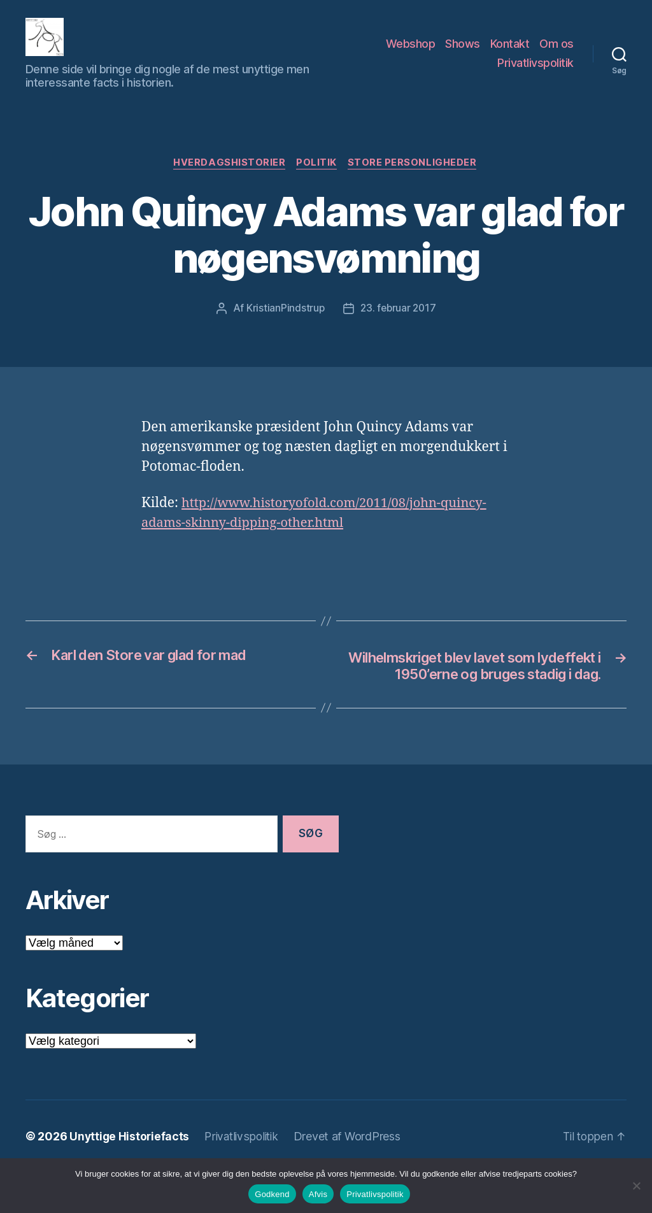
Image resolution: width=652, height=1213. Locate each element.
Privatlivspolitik (535, 72)
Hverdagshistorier (228, 183)
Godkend (272, 1194)
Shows (462, 53)
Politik (317, 183)
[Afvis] (636, 1185)
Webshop (411, 53)
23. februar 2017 (398, 328)
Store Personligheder (414, 183)
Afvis (318, 1194)
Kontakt (510, 53)
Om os (556, 53)
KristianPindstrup (283, 328)
